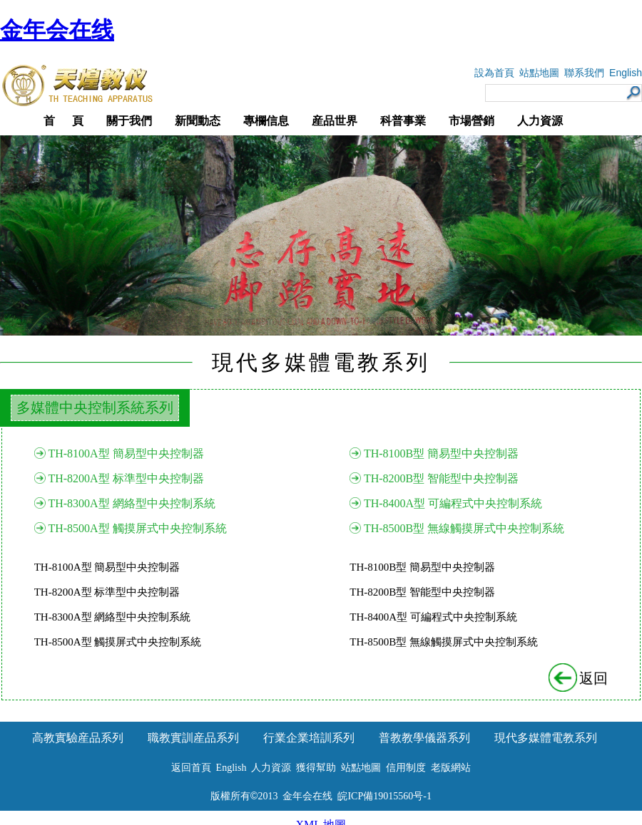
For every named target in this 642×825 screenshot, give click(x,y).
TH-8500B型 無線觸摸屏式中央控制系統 (464, 528)
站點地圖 (539, 73)
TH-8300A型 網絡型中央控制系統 (131, 503)
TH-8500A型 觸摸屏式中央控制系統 (137, 528)
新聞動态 (197, 121)
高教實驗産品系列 (77, 738)
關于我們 (129, 121)
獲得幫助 (316, 767)
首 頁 (63, 121)
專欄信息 (266, 121)
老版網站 (451, 767)
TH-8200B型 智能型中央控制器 (441, 478)
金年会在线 (57, 30)
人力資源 (540, 121)
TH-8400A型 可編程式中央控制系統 (453, 503)
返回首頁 (191, 767)
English (625, 72)
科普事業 (403, 121)
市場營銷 (471, 121)
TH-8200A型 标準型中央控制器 (125, 478)
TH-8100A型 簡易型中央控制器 (125, 453)
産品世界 (334, 121)
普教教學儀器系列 (424, 738)
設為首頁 (494, 73)
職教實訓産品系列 (193, 738)
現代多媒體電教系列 (545, 738)
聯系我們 (584, 73)
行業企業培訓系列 (309, 738)
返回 (579, 678)
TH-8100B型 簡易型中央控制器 (441, 453)
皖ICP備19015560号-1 (384, 796)
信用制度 (406, 767)
